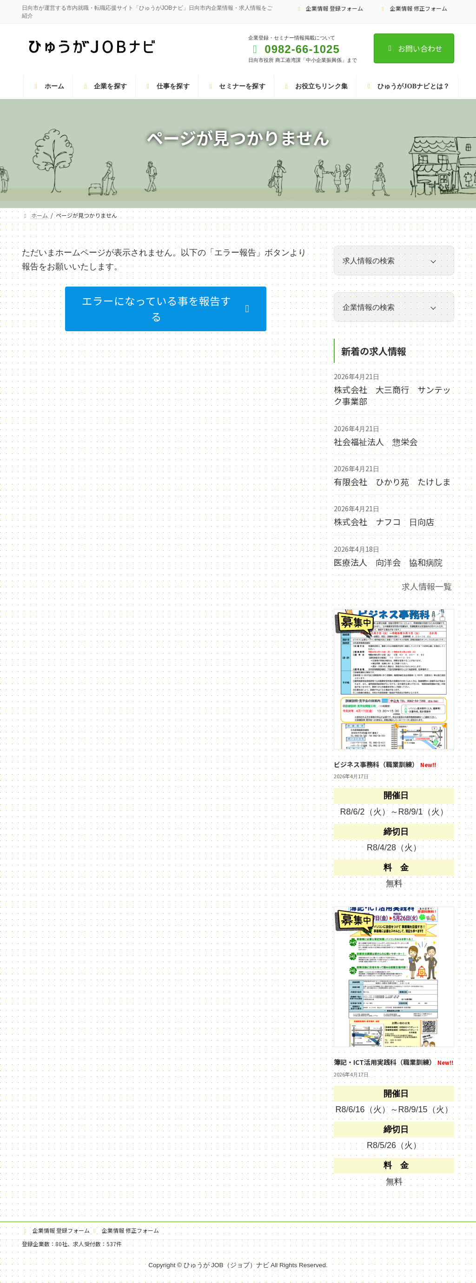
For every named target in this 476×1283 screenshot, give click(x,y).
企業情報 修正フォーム (413, 8)
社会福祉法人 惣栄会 (375, 441)
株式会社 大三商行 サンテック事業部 (392, 395)
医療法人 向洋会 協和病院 (388, 562)
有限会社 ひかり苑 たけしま (392, 481)
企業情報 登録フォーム (330, 8)
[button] (166, 309)
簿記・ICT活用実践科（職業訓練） (393, 1062)
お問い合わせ (414, 48)
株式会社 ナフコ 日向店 (384, 521)
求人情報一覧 (427, 586)
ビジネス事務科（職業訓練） (385, 763)
